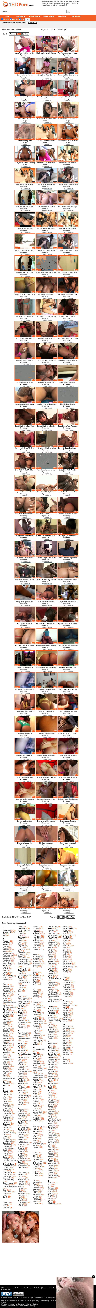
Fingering (21, 1066)
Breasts (5, 1061)
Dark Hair (6, 1208)
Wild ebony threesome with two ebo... (68, 515)
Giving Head (22, 1132)
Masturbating (37, 1068)
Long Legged (37, 1041)
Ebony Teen (22, 1003)
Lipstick (35, 1034)
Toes (64, 947)
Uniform (65, 991)
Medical (35, 1079)
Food (19, 1085)
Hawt (19, 1186)
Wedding (66, 1033)
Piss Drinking (52, 944)
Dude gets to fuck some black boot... (24, 317)
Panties (35, 1186)
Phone (50, 932)
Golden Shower (23, 1143)
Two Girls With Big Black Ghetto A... (46, 339)
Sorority (50, 1118)
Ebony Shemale (23, 1002)
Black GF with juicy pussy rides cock (24, 756)
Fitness (20, 1077)
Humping (36, 944)
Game (20, 1112)
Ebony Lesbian (23, 998)
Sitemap (45, 1288)
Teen (49, 1197)
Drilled (20, 977)
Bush (4, 1077)
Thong (50, 1202)
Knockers (36, 995)
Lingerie (35, 1032)
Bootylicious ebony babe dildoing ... (46, 602)
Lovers (35, 1042)
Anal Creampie (8, 955)
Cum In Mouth (7, 1176)
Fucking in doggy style (67, 865)
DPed (20, 972)
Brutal (5, 1068)
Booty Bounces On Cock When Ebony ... (24, 910)
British (5, 1065)
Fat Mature (21, 1050)
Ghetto (20, 1125)
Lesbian (35, 1018)
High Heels (21, 1193)
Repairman (51, 1012)
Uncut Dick (66, 984)
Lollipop (35, 1037)
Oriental (35, 1173)
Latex (34, 1009)
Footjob (20, 1090)
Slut (49, 1099)
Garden (20, 1117)
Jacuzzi (35, 972)
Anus (4, 967)
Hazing (20, 1188)
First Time (21, 1070)
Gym (19, 1162)
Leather (35, 1014)
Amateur (5, 950)
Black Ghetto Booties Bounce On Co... (24, 339)
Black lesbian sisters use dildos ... (68, 383)
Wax (64, 1030)
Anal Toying (7, 964)
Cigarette (6, 1120)
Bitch (4, 1023)
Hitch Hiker (21, 1195)
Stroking (50, 1156)
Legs (34, 1016)
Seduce (50, 1057)
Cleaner (5, 1127)
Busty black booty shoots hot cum (24, 712)
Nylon (35, 1145)
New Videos (20, 16)
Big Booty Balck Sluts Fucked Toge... (68, 624)
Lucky (35, 1044)
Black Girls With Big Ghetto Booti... (68, 559)
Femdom (21, 1057)
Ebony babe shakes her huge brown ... (67, 690)
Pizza (50, 949)
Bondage (6, 1045)
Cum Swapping (8, 1183)
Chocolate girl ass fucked (67, 909)
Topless (65, 956)
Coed (4, 1138)
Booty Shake (7, 1052)
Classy (5, 1126)
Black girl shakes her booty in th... (67, 273)
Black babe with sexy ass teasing (67, 668)
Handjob (21, 1181)
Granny (20, 1152)
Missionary (36, 1100)
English (20, 1012)
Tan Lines (51, 1188)
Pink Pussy (51, 942)
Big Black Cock (8, 1007)
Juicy (34, 984)
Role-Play (51, 1029)
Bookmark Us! (32, 23)
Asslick (5, 977)
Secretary (51, 1052)
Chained (5, 1110)
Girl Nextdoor (22, 1129)
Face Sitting (22, 1035)
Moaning (36, 1105)
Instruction (36, 962)
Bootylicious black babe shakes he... (24, 734)
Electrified (21, 1005)
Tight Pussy (67, 935)
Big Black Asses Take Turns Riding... (25, 493)
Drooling (21, 980)
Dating (20, 927)
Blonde (5, 1033)
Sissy (50, 1085)
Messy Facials (37, 1086)
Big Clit (5, 1009)
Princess (51, 972)
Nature (35, 1128)
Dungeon (21, 986)
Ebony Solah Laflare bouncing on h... (25, 164)
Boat (4, 1042)
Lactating (36, 1002)
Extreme (21, 1028)
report (17, 50)
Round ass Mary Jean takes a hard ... (68, 76)
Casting (5, 1101)
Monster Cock (37, 1112)
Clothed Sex (7, 1133)
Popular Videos (34, 16)
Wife (64, 1045)
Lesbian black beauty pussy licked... (25, 405)
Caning (5, 1094)
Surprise (51, 1167)
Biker (4, 1018)
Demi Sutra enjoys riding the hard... (46, 98)
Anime (5, 965)
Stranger (51, 1148)
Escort (20, 1017)
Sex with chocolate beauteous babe (25, 251)
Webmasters (5, 1288)
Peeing (35, 1196)
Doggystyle (21, 949)
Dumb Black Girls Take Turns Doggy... (24, 427)
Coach (5, 1136)
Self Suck (51, 1066)
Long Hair (36, 1039)
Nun (34, 1140)
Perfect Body (52, 927)
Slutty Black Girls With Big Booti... (67, 471)
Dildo (19, 942)
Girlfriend (21, 1131)
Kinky (34, 990)
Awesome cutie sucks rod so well (67, 120)
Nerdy (35, 1133)
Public (50, 977)
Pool (49, 958)
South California (53, 1120)
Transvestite (67, 965)
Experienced (22, 1026)
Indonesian (36, 956)
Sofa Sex (51, 1111)
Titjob (64, 940)
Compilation (7, 1145)
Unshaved (66, 995)
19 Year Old (7, 932)
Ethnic (20, 1019)
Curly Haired (7, 1192)
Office (35, 1154)
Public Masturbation (54, 979)
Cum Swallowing (8, 1179)
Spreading (51, 1134)
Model (35, 1107)
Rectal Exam (52, 1008)
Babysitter (6, 986)
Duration (25, 34)
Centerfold (6, 1106)
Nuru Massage (38, 1143)
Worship (65, 1052)
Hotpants (36, 932)
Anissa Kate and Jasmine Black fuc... (46, 142)
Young (65, 1063)
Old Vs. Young (37, 1161)
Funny (20, 1104)
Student (50, 1160)
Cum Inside (6, 1178)
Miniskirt (35, 1096)
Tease (50, 1195)
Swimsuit (51, 1172)
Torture (65, 958)
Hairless (20, 1174)
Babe (4, 985)
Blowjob (5, 1039)
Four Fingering (23, 1096)
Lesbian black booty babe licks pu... (24, 888)
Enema (20, 1010)
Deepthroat (21, 928)
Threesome (52, 1204)
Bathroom (6, 995)
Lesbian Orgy (37, 1021)
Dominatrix (21, 954)
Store (50, 1144)
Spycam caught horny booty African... (46, 559)
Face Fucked (22, 1033)
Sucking (50, 1165)
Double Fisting (23, 961)
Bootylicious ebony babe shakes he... (24, 668)
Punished (51, 986)
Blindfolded (6, 1032)
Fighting (20, 1063)
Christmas (6, 1117)
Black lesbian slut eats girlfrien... (67, 405)
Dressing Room (23, 975)
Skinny (50, 1089)
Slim (49, 1096)
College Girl (7, 1140)
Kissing (35, 992)
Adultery (5, 944)
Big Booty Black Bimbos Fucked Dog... (46, 295)
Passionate (36, 1194)
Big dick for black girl (46, 843)
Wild (64, 1049)
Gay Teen (21, 1122)
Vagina (65, 1004)
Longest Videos (48, 16)
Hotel (34, 930)
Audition (5, 979)
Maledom (36, 1056)
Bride (4, 1063)
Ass (4, 974)
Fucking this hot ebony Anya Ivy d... (67, 207)
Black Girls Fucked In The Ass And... (46, 515)
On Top (35, 1165)
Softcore (51, 1113)
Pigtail (50, 940)
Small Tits (51, 1103)
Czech (5, 1197)
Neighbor (36, 1131)
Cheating (6, 1112)
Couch (5, 1150)
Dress (20, 973)
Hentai (20, 1192)
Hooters (20, 1206)
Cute (4, 1195)
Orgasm (35, 1170)
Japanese (36, 976)
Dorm (20, 956)
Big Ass (5, 1006)
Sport (50, 1132)
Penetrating (36, 1200)
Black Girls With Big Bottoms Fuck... (46, 493)
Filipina (20, 1064)
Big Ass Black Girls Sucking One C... (46, 427)
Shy (49, 1082)
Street (50, 1151)
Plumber (51, 951)
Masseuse (36, 1063)
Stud (49, 1158)
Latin (34, 1011)
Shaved (50, 1075)
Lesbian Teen (37, 1023)
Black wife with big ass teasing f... (46, 668)
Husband (36, 949)
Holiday (20, 1199)
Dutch (20, 987)
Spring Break (52, 1136)
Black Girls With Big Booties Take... (46, 361)
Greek (20, 1153)
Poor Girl (51, 960)
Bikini (4, 1019)
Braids (5, 1058)
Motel (34, 1116)
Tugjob (65, 968)
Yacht (65, 1060)
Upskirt (65, 996)
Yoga (64, 1061)
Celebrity (6, 1105)
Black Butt (6, 1028)
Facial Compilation (24, 1038)
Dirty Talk (21, 946)
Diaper (20, 939)
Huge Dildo (36, 937)
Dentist (20, 933)
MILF (34, 1091)
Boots (5, 1049)
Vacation (66, 1002)
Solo (49, 1115)
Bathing (5, 993)
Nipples (35, 1135)
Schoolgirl (51, 1049)
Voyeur (65, 1021)
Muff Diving (36, 1119)
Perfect (35, 1203)
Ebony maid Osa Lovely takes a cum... (68, 98)
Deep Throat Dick (24, 982)
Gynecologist (22, 1165)
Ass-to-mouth (7, 976)
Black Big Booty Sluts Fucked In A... (24, 646)
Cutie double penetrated (68, 843)
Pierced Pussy (53, 937)
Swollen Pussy (53, 1176)
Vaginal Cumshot (68, 1005)
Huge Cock (36, 935)
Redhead (51, 1010)
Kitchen (35, 993)
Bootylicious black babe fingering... (24, 822)
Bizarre (5, 1025)
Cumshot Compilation (10, 1186)
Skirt (49, 1090)
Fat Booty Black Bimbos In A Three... (67, 295)
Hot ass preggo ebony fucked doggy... (67, 537)
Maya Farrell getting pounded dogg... (24, 54)
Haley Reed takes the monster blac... (25, 98)
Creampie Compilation (10, 1160)
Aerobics (6, 946)
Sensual (50, 1068)
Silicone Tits (52, 1083)
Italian (35, 967)
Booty (5, 1051)
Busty (5, 1082)
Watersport (66, 1028)
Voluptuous (66, 1019)
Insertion (36, 960)
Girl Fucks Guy (23, 1127)
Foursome (21, 1097)
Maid (34, 1053)
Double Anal (22, 958)
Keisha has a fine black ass (68, 755)
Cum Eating (7, 1174)
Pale (34, 1184)
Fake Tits (21, 1042)
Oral (34, 1168)
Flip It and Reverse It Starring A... (46, 54)
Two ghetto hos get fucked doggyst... (46, 471)
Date (18, 34)
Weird (65, 1035)
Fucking (20, 1103)
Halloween (21, 1178)
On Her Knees (37, 1163)
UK (64, 979)
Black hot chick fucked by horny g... (24, 361)
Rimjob (50, 1028)
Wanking (66, 1026)
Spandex (51, 1122)
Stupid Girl (51, 1162)
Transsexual (67, 963)
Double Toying (22, 970)
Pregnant (51, 968)
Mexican (35, 1088)
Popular (12, 34)
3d (3, 934)
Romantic (51, 1033)
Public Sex (51, 982)
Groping (20, 1157)
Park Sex (36, 1189)
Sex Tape (51, 1071)
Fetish (20, 1059)
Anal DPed (6, 957)
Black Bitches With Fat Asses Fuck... (67, 427)
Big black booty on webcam (46, 887)
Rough (50, 1035)
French (20, 1099)
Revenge (51, 1017)
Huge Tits (36, 939)
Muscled (35, 1121)
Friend (20, 1101)
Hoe (19, 1197)
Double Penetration (24, 965)
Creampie (6, 1159)
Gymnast (21, 1164)
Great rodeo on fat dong (68, 821)
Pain (34, 1180)
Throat (65, 927)
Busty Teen (6, 1084)
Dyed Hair (21, 989)
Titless (65, 942)
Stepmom (51, 1139)
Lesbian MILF (37, 1020)
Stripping (51, 1155)
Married (35, 1058)
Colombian (6, 1143)
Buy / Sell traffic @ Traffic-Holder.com (61, 1288)
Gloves (20, 1139)
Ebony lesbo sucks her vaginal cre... (46, 273)
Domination (22, 953)
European (21, 1021)
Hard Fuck (21, 1183)
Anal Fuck (6, 960)
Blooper (5, 1035)
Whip (64, 1040)
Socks (50, 1110)
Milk (34, 1095)
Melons (35, 1082)
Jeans (35, 977)
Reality (50, 1007)
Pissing (50, 947)
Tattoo (50, 1191)
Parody (35, 1191)
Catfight (5, 1103)
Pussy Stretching (53, 996)
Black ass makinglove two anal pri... (46, 778)
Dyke (19, 991)
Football (20, 1089)
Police (50, 953)
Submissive (52, 1163)
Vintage (65, 1012)
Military (35, 1093)
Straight (5, 19)
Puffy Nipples (52, 984)
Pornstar (51, 961)
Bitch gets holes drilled (24, 843)
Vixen (65, 1017)
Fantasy (20, 1043)
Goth (19, 1146)
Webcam (66, 1032)
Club (4, 1134)
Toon (64, 954)
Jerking (35, 979)
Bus (4, 1075)
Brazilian (6, 1059)
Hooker (20, 1204)
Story (49, 1146)
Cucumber (6, 1169)
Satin (49, 1045)
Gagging (21, 1110)
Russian (50, 1038)
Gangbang (21, 1113)
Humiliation (36, 942)
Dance (5, 1202)
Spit (49, 1130)
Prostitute (51, 975)
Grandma (21, 1148)
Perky (50, 928)
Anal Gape (6, 962)
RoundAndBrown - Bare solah (68, 141)
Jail (34, 974)
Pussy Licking (52, 994)
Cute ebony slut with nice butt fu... (46, 449)
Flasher (20, 1078)
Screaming (51, 1050)
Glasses (20, 1136)
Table (50, 1183)
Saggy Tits (51, 1043)
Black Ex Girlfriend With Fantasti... (24, 778)
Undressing (66, 989)
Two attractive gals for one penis (24, 207)
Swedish (51, 1169)
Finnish (20, 1068)
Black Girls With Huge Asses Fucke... (24, 515)
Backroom (6, 988)
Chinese (5, 1115)
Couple (5, 1155)
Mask (34, 1060)
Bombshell (6, 1044)
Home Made (22, 1202)
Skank (50, 1087)
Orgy (34, 1172)
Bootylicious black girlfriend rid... (46, 690)
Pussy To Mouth (53, 1000)
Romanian (51, 1031)
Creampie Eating (8, 1164)
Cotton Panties (8, 1148)
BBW (4, 997)
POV (49, 967)
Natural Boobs (37, 1126)
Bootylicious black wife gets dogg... (46, 734)
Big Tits (5, 1016)
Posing (50, 965)
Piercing (50, 939)
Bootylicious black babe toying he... (25, 295)
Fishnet (20, 1073)
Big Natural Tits (8, 1012)
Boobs (5, 1047)
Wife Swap (66, 1047)
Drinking (20, 979)
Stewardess (52, 1141)
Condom (5, 1146)
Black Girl (6, 1030)
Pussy (50, 989)
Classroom (6, 1124)
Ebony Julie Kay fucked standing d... (24, 76)
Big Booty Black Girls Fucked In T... (67, 449)
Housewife (36, 933)
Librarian (36, 1027)
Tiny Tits (65, 939)
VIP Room (66, 1014)
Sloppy (50, 1097)
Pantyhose (36, 1187)
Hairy (19, 1176)
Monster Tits (37, 1114)
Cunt (4, 1190)
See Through (52, 1059)
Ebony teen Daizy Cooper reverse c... (46, 76)
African (5, 948)
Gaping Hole (22, 1115)
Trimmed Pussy (68, 967)
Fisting (20, 1075)
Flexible (20, 1082)
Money (35, 1110)
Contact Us (37, 1288)
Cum (4, 1171)
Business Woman (8, 1079)
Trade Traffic (15, 1288)
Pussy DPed (52, 991)
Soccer (50, 1108)
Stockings (51, 1142)
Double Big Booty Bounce (24, 558)
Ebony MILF (22, 1000)
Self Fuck (51, 1064)
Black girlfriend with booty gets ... (68, 646)
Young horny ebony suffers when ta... (25, 537)
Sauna (50, 1047)
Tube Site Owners (26, 1288)
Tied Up (65, 932)
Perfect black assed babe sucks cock (46, 185)
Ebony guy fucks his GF (25, 865)
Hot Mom (36, 928)
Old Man (35, 1159)
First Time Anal (23, 1071)
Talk (49, 1184)
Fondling (21, 1083)
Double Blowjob (23, 960)
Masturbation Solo (39, 1070)
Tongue (65, 953)
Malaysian (36, 1055)
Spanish (50, 1123)
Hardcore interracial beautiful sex (46, 120)
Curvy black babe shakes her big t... (67, 602)
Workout (65, 1051)
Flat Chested (22, 1080)
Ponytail (50, 956)
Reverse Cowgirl (53, 1019)
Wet (64, 1037)
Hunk (34, 947)
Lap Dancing (37, 1007)
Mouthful (36, 1117)
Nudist (35, 1138)
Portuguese (52, 963)
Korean (35, 997)
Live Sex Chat (76, 16)
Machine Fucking (38, 1049)
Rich (49, 1024)
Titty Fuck (66, 946)
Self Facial (51, 1061)
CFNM (5, 1108)
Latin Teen (36, 1013)
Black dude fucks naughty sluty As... (46, 317)
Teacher (50, 1193)
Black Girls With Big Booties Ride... (67, 580)
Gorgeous (21, 1144)
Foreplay (21, 1092)
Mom (34, 1108)
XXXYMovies (26, 57)
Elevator (20, 1007)
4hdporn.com (13, 1300)
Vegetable (66, 1009)
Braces (5, 1056)
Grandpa (21, 1150)
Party (34, 1193)
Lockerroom (37, 1035)
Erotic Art (21, 1015)
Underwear (66, 988)
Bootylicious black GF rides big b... (46, 646)
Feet (19, 1052)
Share (50, 1073)
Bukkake (6, 1070)
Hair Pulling (22, 1173)
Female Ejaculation (24, 1054)
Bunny (5, 1073)
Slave (50, 1094)
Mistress (35, 1102)
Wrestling (66, 1054)
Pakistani (36, 1182)
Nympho (35, 1147)
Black (4, 1026)
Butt (4, 1085)
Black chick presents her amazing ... (46, 712)
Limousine (36, 1030)
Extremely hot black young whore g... (46, 800)
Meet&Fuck (62, 16)
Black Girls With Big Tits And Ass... (24, 580)
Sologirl (50, 1117)
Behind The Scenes (9, 1002)
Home (7, 16)
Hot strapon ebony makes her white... (46, 537)
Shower (50, 1080)
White (65, 1042)
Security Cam (52, 1054)
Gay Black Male (23, 1120)
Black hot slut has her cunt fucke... (25, 383)
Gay (21, 19)
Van (64, 1007)
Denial (20, 932)
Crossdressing (7, 1166)
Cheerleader (7, 1114)
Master (35, 1067)
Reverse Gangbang (54, 1021)
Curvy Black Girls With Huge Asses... (24, 449)
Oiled (34, 1156)
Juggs (35, 983)
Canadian (6, 1093)
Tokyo (65, 951)
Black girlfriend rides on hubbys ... (24, 624)
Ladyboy (35, 1006)
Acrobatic (6, 941)
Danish (5, 1204)
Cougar (5, 1152)
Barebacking (7, 992)
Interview (36, 965)
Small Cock (52, 1101)
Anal (4, 951)
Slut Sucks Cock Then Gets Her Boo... (67, 888)
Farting (20, 1045)
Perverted (51, 930)
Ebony (20, 996)
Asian (5, 972)
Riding (50, 1026)
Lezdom (35, 1025)
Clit (4, 1129)
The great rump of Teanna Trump (46, 207)
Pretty (50, 970)
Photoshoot (52, 933)
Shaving (50, 1077)
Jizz (34, 981)
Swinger (50, 1174)
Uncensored (67, 982)
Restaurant (51, 1014)
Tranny (65, 961)
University (66, 993)
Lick (34, 1028)
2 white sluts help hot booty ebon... (68, 712)
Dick (19, 940)
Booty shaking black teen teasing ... (24, 602)
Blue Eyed (6, 1040)
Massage (36, 1062)
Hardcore (21, 1185)
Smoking (51, 1104)
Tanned (50, 1190)
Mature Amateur (38, 1076)
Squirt (50, 1137)
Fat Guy (20, 1049)
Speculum (51, 1127)
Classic (5, 1122)
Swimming (51, 1170)
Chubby (5, 1119)
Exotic (20, 1024)
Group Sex (21, 1160)
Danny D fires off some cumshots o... (24, 120)
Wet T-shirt (66, 1039)
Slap (49, 1092)
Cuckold (5, 1167)
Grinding (21, 1155)
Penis (35, 1201)
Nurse (35, 1142)
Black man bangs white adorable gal (24, 142)
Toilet (64, 949)
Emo (19, 1008)
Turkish (65, 970)
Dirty (19, 944)
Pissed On (51, 946)
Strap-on (51, 1150)
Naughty (35, 1130)
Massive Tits (37, 1065)
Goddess (21, 1141)
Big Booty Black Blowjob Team (46, 623)
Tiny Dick (66, 937)
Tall (49, 1186)
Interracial (36, 963)
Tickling (65, 930)
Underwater (67, 986)
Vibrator (65, 1010)
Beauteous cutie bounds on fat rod (68, 185)
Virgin (65, 1016)
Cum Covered (7, 1173)
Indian (35, 955)
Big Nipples (6, 1014)
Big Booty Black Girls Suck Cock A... (67, 317)
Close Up (6, 1131)
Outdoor (35, 1175)
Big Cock (6, 1011)
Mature (35, 1074)
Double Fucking (23, 963)
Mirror (35, 1098)
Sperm (50, 1129)
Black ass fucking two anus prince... (46, 756)
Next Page (62, 29)
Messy (35, 1084)
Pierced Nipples (53, 935)
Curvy (5, 1193)
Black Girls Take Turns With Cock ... (46, 383)
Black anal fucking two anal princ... (46, 822)
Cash (4, 1100)
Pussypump (52, 1001)
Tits (64, 944)
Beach (5, 1000)
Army (4, 970)
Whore (65, 1044)
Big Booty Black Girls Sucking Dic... (68, 800)
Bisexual (5, 1021)
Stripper (50, 1153)
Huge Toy (36, 940)
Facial (20, 1037)
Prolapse (51, 973)
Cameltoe (6, 1091)
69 (3, 935)
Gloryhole (21, 1138)
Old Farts (36, 1158)
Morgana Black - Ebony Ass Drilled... (46, 229)
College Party (7, 1141)
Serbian (50, 1070)
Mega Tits (36, 1081)
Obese (35, 1153)
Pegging (35, 1198)
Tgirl (49, 1198)
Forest (20, 1094)
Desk (19, 935)
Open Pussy (37, 1166)
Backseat (6, 990)
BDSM (5, 999)
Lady (34, 1004)
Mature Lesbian (38, 1077)
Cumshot (6, 1185)
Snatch (50, 1106)
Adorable (6, 943)
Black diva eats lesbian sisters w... (68, 339)
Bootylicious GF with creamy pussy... (24, 690)
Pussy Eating (52, 993)
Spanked (51, 1125)
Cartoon (5, 1098)
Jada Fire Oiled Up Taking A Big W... (67, 734)
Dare (4, 1206)
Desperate (21, 937)
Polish (50, 954)
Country (5, 1154)
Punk (49, 987)
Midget (35, 1089)
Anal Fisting (7, 958)
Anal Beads (6, 953)
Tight (64, 933)
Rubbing (51, 1036)
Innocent (36, 958)
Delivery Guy (22, 930)
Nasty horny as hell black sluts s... (46, 405)
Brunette (5, 1066)
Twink (65, 972)
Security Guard (53, 1056)
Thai (49, 1200)
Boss (4, 1054)
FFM (19, 1061)
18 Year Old (7, 930)
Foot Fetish (21, 1087)
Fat (19, 1047)
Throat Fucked (67, 928)
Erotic (20, 1014)
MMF (34, 1103)
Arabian (5, 969)
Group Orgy (22, 1158)
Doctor (20, 947)
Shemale (14, 19)
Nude (34, 1137)
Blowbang (6, 1037)
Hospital (35, 927)
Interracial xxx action (46, 865)
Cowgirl (5, 1157)
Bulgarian (6, 1072)
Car (4, 1096)
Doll (19, 951)
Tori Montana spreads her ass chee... (68, 54)
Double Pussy (22, 968)
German (20, 1124)
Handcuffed (22, 1179)
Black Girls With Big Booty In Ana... (67, 361)
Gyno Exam (22, 1167)
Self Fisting (51, 1063)
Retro (50, 1015)
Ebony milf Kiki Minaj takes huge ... (46, 164)
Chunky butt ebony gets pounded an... (24, 229)
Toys (64, 960)
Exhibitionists (22, 1022)
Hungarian (36, 946)
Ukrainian (66, 981)
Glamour (21, 1134)
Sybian (50, 1177)
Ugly (64, 977)
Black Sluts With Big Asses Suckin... (68, 778)
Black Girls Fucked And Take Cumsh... (24, 471)
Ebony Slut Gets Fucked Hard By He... (46, 910)
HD (19, 1190)
